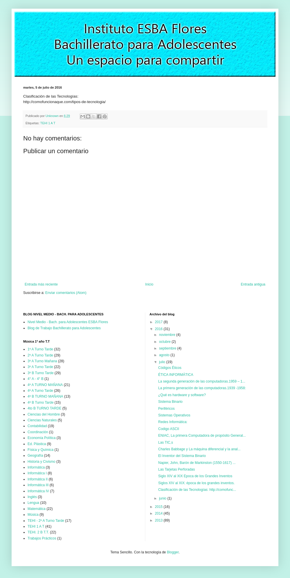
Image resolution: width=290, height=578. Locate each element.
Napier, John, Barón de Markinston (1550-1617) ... (196, 463)
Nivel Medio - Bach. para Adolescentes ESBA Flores (68, 322)
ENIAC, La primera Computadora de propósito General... (202, 436)
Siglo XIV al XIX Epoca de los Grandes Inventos (195, 476)
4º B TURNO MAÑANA (45, 396)
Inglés (32, 497)
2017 (159, 322)
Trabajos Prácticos (42, 538)
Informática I (37, 473)
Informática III (38, 485)
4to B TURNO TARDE (44, 408)
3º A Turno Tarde (40, 367)
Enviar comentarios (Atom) (65, 293)
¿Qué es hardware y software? (182, 395)
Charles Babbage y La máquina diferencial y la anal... (199, 449)
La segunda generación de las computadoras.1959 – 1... (201, 381)
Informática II (38, 479)
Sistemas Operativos (174, 415)
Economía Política (42, 438)
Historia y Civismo (41, 462)
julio (162, 362)
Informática (36, 467)
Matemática (37, 509)
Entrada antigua (253, 284)
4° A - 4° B (36, 379)
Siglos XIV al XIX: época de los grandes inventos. (196, 483)
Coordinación (38, 432)
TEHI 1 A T (47, 123)
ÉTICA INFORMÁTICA (175, 375)
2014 (159, 513)
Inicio (149, 284)
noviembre (167, 335)
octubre (165, 342)
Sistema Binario (170, 402)
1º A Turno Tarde (40, 349)
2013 (159, 520)
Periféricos (166, 409)
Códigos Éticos (169, 368)
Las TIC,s (165, 442)
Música (33, 515)
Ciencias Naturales (42, 420)
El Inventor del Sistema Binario (182, 456)
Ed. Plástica (37, 444)
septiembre (168, 348)
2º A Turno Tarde (40, 355)
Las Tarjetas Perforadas (176, 469)
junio (163, 498)
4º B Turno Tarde (41, 402)
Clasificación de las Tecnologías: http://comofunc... (197, 490)
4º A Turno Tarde (40, 391)
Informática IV (38, 491)
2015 (159, 507)
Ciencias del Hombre (44, 414)
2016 (159, 329)
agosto (164, 355)
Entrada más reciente (41, 284)
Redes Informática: (172, 422)
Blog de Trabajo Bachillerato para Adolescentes (64, 328)
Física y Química (40, 450)
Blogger (173, 552)
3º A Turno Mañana (42, 361)
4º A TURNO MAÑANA (45, 385)
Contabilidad (37, 426)
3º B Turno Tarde (41, 373)
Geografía (35, 455)
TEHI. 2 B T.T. (38, 532)
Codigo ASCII (168, 429)
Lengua (33, 503)
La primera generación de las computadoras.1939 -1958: (202, 388)
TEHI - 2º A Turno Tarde (46, 521)
